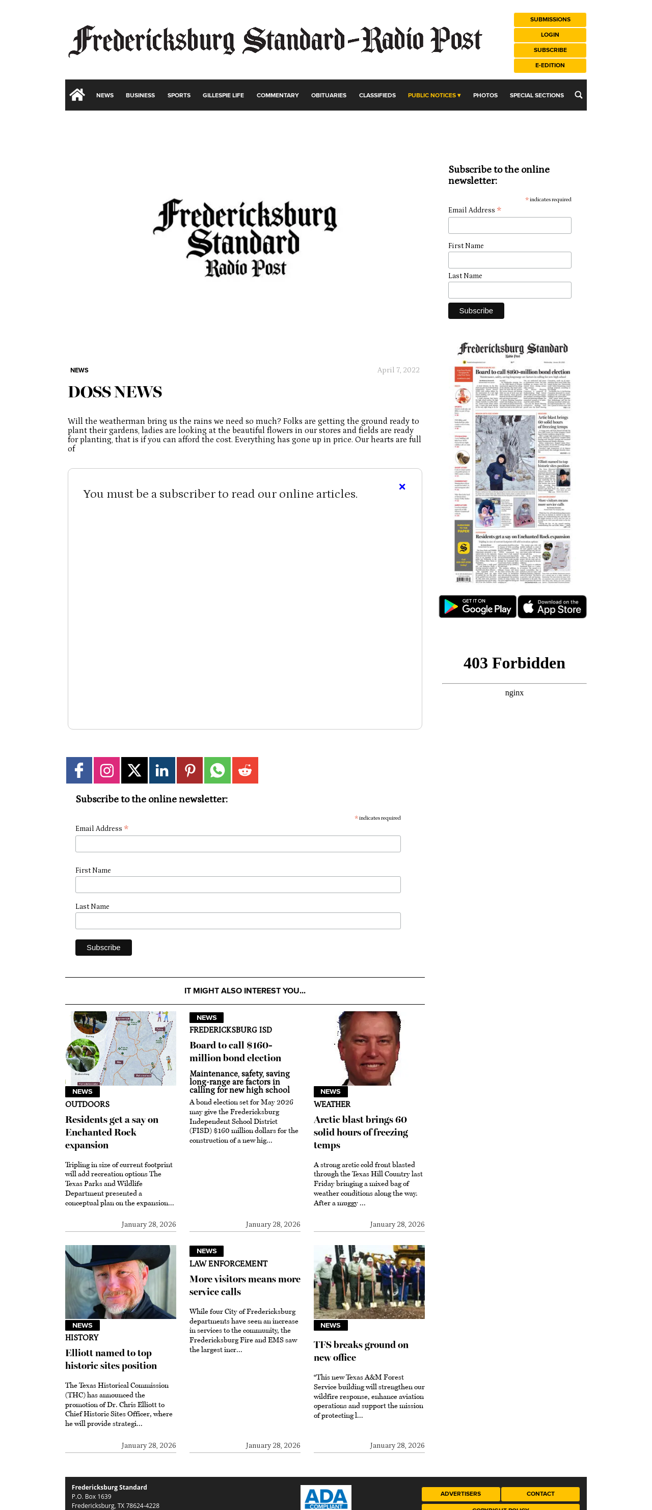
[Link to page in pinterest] (190, 770)
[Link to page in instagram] (107, 770)
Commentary (278, 95)
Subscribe (550, 50)
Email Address (101, 829)
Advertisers (461, 1494)
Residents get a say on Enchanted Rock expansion (111, 1132)
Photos (485, 95)
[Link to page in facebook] (79, 770)
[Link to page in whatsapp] (217, 770)
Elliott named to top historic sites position (111, 1359)
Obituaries (328, 95)
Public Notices (432, 95)
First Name (93, 871)
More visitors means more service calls (245, 1285)
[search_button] (578, 95)
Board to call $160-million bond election (235, 1051)
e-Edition (550, 65)
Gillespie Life (223, 95)
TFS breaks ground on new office (361, 1351)
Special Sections (537, 95)
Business (140, 95)
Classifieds (377, 95)
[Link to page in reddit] (245, 770)
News (105, 95)
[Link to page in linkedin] (162, 770)
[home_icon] (77, 95)
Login (550, 35)
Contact (541, 1494)
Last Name (92, 907)
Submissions (550, 19)
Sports (179, 95)
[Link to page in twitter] (134, 770)
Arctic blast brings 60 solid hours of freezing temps (361, 1132)
